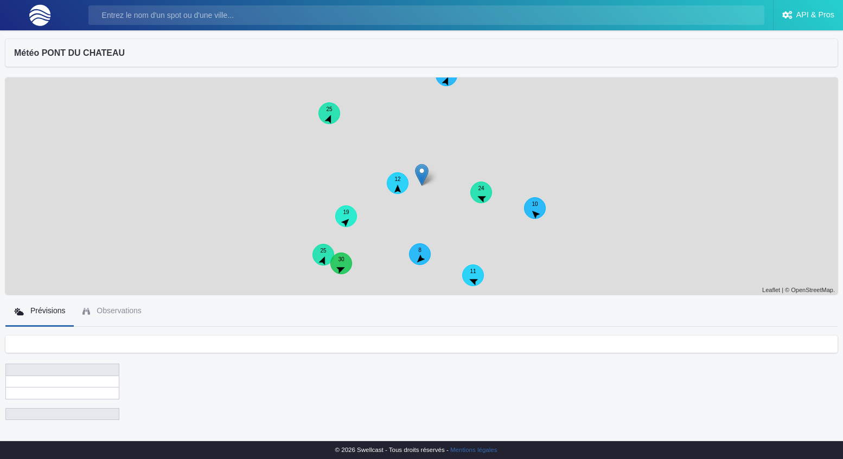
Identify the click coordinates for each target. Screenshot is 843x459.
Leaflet (771, 290)
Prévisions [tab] (39, 310)
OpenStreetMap (812, 290)
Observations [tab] (111, 310)
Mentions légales (473, 450)
